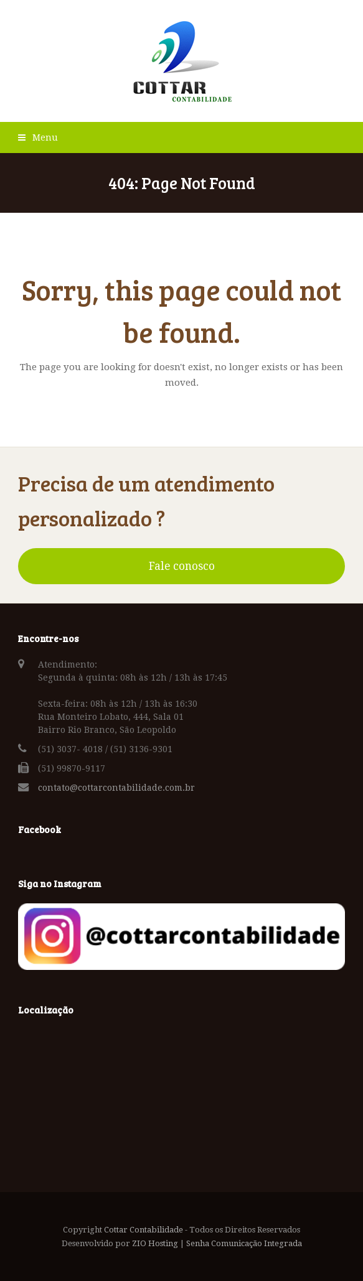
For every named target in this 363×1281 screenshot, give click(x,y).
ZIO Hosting (155, 1243)
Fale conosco (182, 566)
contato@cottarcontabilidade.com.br (116, 788)
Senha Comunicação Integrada (244, 1243)
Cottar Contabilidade (143, 1229)
